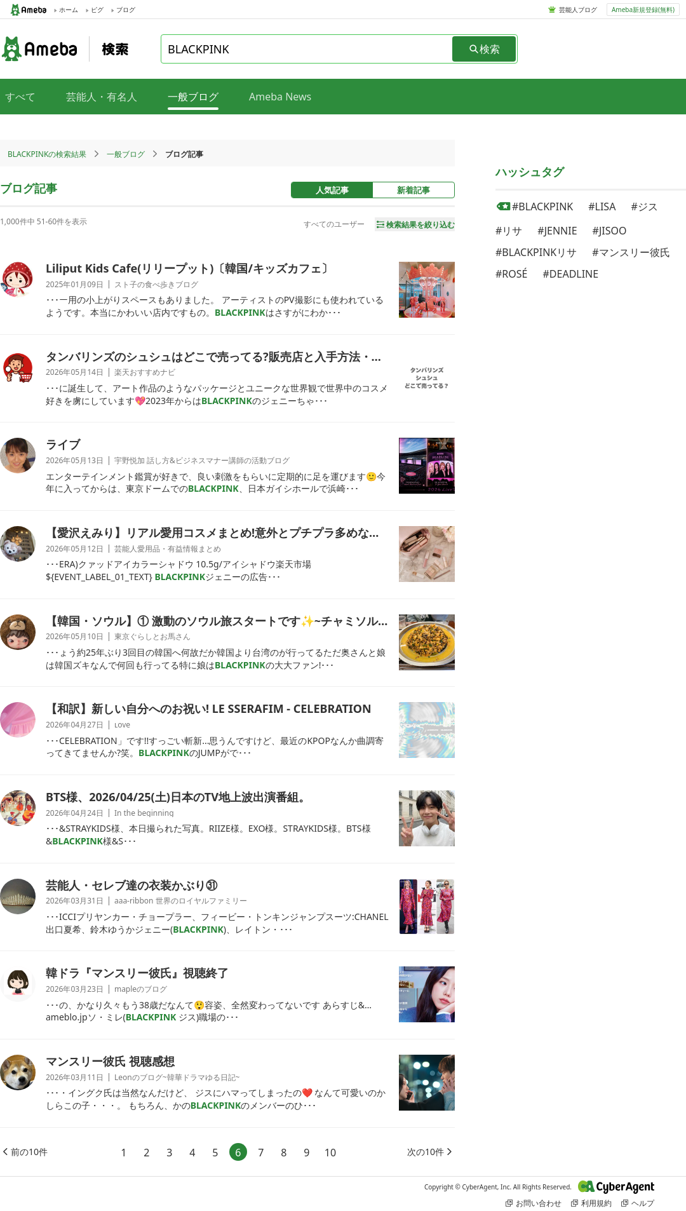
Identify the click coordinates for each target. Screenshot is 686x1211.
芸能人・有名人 (101, 97)
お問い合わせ (534, 1203)
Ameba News (280, 97)
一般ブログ (126, 154)
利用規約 (591, 1203)
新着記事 (413, 190)
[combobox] (307, 49)
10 (330, 1153)
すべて (20, 97)
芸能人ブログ (578, 9)
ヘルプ (637, 1203)
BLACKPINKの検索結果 (47, 154)
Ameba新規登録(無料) (643, 9)
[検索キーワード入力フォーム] (307, 49)
